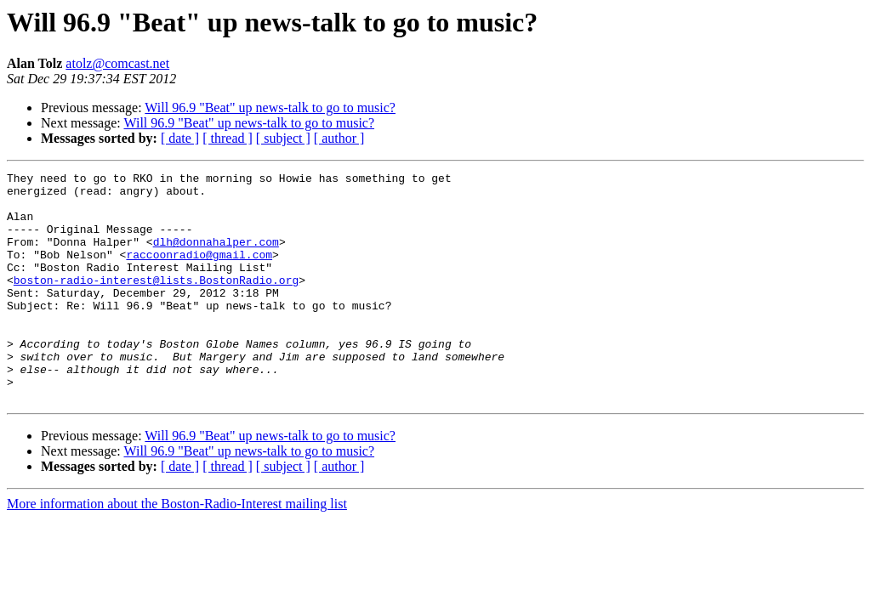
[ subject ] (283, 138)
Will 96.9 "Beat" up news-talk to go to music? (270, 107)
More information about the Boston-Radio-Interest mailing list (177, 549)
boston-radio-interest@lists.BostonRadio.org (156, 302)
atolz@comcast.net (117, 63)
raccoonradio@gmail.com (199, 272)
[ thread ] (227, 138)
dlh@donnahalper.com (216, 256)
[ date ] (180, 138)
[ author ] (339, 138)
